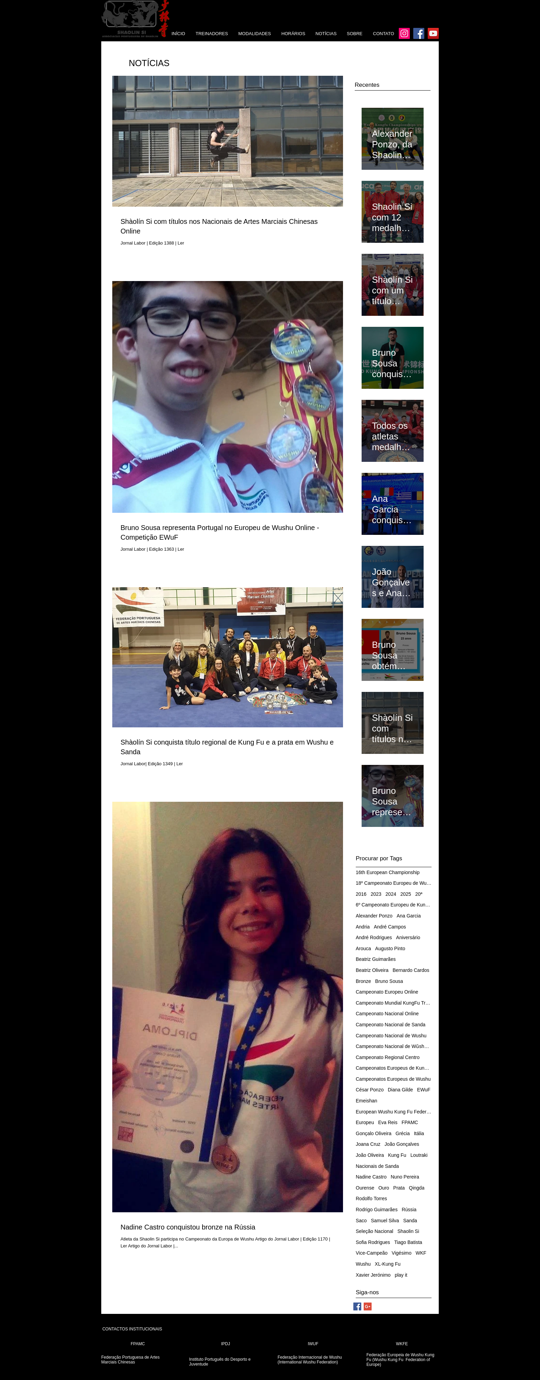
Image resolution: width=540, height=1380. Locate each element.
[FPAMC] (137, 1344)
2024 (390, 894)
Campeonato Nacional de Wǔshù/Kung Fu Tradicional (394, 1046)
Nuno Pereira (405, 1177)
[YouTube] (433, 33)
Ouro (383, 1188)
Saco (361, 1220)
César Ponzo (370, 1089)
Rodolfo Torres (371, 1198)
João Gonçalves (402, 1144)
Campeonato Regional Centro (387, 1057)
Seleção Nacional (374, 1231)
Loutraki (419, 1155)
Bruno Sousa (389, 981)
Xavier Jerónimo (373, 1275)
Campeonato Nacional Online (387, 1013)
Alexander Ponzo (374, 916)
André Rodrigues (374, 937)
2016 (361, 894)
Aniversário (408, 937)
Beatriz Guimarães (376, 959)
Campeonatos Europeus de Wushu (393, 1079)
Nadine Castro (371, 1177)
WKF (421, 1253)
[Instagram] (404, 33)
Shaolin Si (408, 1231)
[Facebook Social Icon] (357, 1306)
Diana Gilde (400, 1089)
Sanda (410, 1220)
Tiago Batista (408, 1242)
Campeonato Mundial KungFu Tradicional (394, 1003)
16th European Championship (387, 872)
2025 (405, 894)
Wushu (363, 1264)
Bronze (363, 981)
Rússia (409, 1209)
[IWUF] (313, 1344)
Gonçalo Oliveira (374, 1133)
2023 (376, 894)
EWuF (423, 1089)
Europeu (365, 1122)
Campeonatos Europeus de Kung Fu (394, 1068)
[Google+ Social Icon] (368, 1306)
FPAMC (410, 1122)
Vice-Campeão (371, 1253)
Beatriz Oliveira (372, 970)
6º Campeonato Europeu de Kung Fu (394, 904)
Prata (399, 1188)
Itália (419, 1133)
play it (401, 1275)
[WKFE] (401, 1344)
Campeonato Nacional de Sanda (390, 1024)
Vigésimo (401, 1253)
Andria (363, 927)
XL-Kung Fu (388, 1264)
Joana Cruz (368, 1144)
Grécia (403, 1133)
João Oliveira (370, 1155)
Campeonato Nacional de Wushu (391, 1035)
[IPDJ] (225, 1344)
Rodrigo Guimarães (376, 1209)
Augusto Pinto (390, 948)
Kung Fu (397, 1155)
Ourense (365, 1188)
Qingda (416, 1188)
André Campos (390, 927)
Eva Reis (387, 1122)
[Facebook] (418, 33)
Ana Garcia (409, 916)
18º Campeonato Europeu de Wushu (394, 883)
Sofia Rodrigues (373, 1242)
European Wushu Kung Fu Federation (394, 1111)
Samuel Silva (385, 1220)
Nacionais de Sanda (377, 1166)
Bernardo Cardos (411, 970)
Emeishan (366, 1100)
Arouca (363, 948)
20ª (419, 894)
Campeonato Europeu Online (387, 992)
